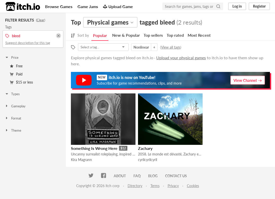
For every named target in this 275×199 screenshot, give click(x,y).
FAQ (137, 176)
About (120, 176)
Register (259, 6)
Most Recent (199, 35)
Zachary (145, 148)
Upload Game (118, 6)
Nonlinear (141, 47)
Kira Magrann (81, 159)
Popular (100, 35)
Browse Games (58, 6)
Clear (40, 20)
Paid (16, 74)
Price (11, 57)
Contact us (176, 176)
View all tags (170, 47)
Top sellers (153, 35)
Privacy (173, 186)
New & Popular (126, 35)
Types (12, 94)
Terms (155, 186)
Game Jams (87, 6)
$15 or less (21, 82)
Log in (237, 6)
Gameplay (15, 106)
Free (16, 66)
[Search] (218, 6)
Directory (135, 186)
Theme (13, 130)
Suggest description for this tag (27, 43)
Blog (153, 176)
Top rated (175, 35)
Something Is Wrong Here (94, 148)
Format (13, 118)
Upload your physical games (181, 57)
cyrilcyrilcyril (147, 159)
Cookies (193, 186)
